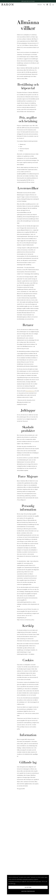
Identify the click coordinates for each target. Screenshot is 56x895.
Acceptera (28, 887)
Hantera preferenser (28, 891)
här (14, 883)
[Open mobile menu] (53, 5)
